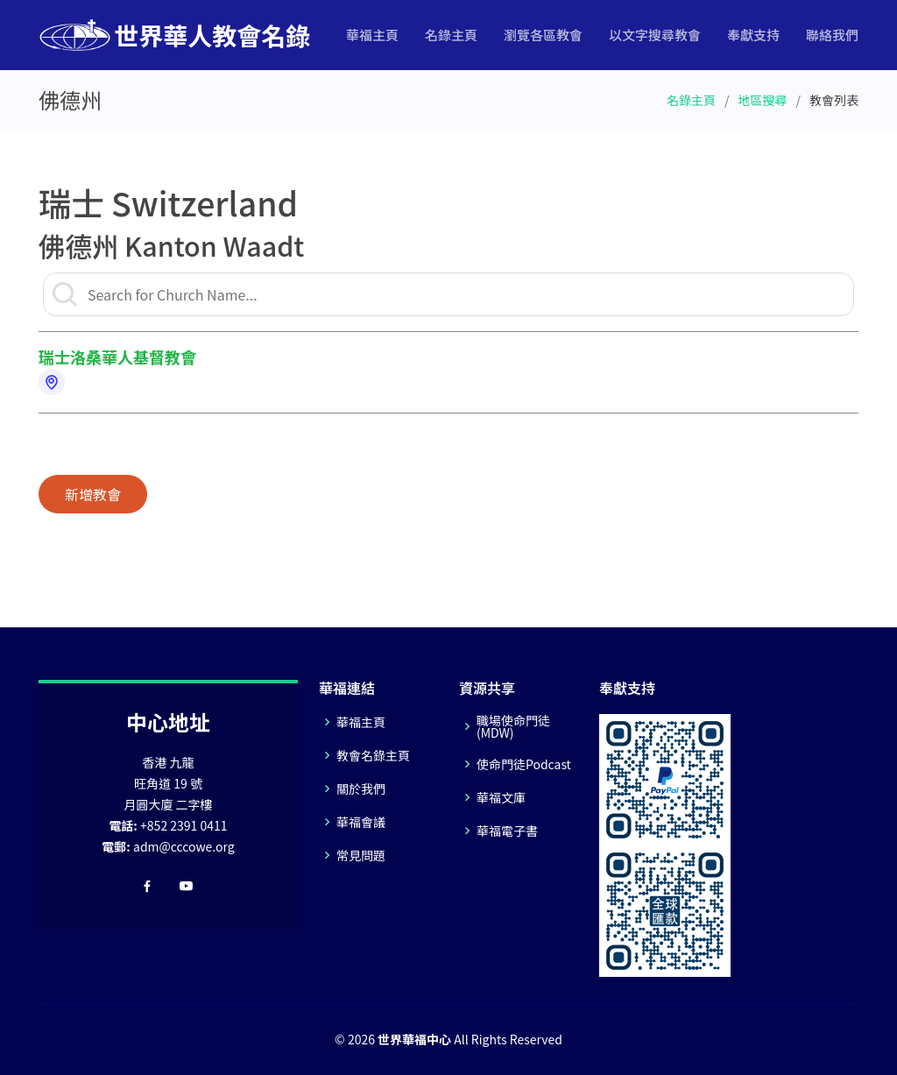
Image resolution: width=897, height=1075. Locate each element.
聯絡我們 (832, 34)
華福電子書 (507, 830)
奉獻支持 (753, 34)
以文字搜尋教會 (655, 34)
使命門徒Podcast (524, 764)
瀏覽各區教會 (543, 34)
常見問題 (360, 855)
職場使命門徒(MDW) (513, 726)
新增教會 (93, 494)
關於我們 (360, 788)
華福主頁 (372, 34)
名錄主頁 (451, 34)
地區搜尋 (763, 100)
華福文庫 (501, 797)
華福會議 (360, 822)
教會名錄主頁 (373, 755)
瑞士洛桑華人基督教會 (117, 356)
